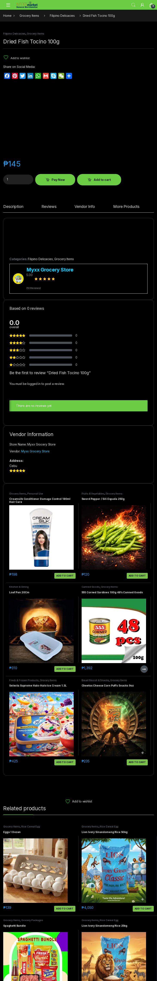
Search (133, 5)
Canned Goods (91, 586)
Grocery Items (29, 15)
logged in (34, 384)
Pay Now (58, 180)
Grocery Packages (32, 920)
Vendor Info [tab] (85, 207)
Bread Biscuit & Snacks (95, 680)
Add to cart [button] (64, 575)
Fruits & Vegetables (93, 493)
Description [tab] (13, 207)
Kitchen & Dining (19, 586)
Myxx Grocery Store (35, 451)
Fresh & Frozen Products (24, 680)
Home (7, 15)
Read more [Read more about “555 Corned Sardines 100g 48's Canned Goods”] (144, 669)
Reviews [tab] (48, 207)
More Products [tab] (126, 207)
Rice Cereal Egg (30, 826)
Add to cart (102, 180)
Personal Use (35, 493)
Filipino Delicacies (62, 15)
